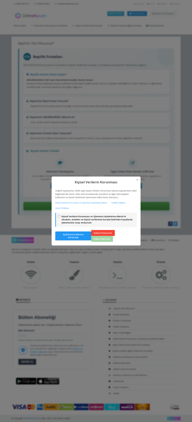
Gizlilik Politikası (118, 202)
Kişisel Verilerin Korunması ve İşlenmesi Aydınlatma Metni (81, 202)
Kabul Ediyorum (102, 238)
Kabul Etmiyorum (103, 232)
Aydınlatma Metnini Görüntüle (73, 236)
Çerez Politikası (62, 208)
